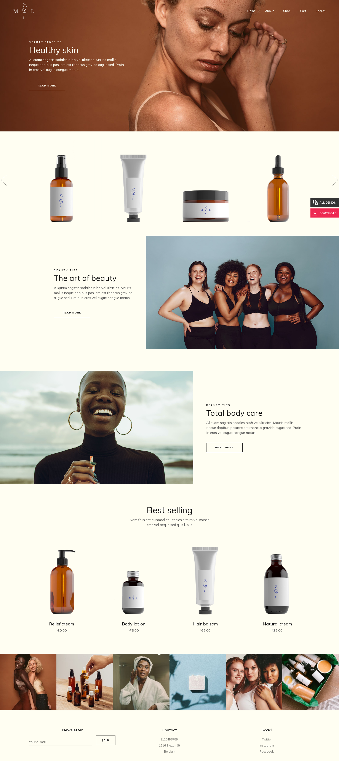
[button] (3, 180)
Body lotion (133, 624)
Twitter (267, 739)
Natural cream (277, 624)
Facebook (267, 751)
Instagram (267, 745)
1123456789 (169, 739)
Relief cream (61, 624)
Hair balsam (205, 624)
